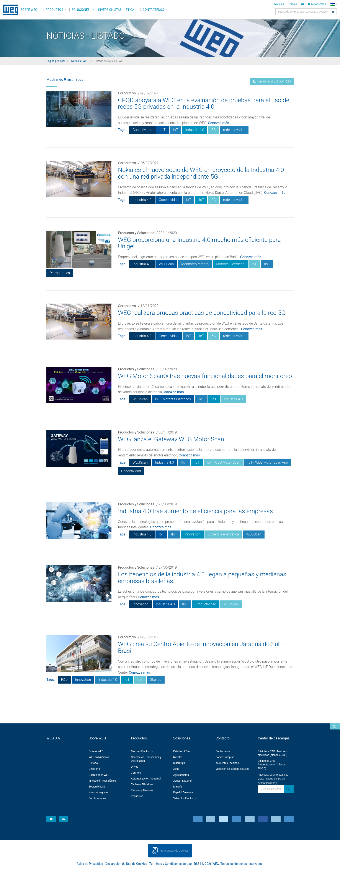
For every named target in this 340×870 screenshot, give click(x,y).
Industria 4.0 (194, 130)
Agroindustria (181, 774)
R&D (64, 680)
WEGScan (166, 264)
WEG (9, 9)
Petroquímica (60, 273)
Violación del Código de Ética (232, 768)
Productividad (205, 604)
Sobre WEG (29, 9)
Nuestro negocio (98, 792)
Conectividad (142, 130)
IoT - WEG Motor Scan (223, 462)
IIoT (162, 130)
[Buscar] (333, 12)
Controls (136, 772)
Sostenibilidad (97, 786)
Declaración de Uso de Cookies (126, 863)
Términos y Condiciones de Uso (170, 863)
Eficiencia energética (223, 534)
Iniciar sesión (317, 4)
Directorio (94, 768)
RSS (196, 863)
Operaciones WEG (99, 774)
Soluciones (81, 9)
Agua (176, 768)
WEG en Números (99, 757)
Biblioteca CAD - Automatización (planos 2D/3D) (271, 764)
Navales (178, 757)
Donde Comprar (225, 757)
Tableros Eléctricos (142, 784)
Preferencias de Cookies (173, 850)
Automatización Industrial (146, 778)
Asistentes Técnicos (227, 763)
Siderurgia (179, 763)
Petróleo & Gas (181, 751)
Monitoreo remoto (195, 264)
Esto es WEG (96, 751)
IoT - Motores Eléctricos (173, 399)
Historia (93, 763)
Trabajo (292, 4)
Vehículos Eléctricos (185, 798)
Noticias (279, 4)
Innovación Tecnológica (102, 780)
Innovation (192, 534)
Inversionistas (109, 9)
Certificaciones (97, 798)
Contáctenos (153, 9)
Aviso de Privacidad (90, 863)
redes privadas (234, 130)
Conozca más (218, 123)
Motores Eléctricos (230, 264)
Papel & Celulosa (183, 792)
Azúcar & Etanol (182, 780)
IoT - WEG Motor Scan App (268, 462)
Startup (155, 680)
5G (213, 130)
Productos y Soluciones (136, 233)
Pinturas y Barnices (142, 790)
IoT (175, 130)
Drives (134, 766)
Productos (54, 9)
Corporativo (127, 93)
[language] (334, 4)
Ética (130, 9)
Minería (177, 786)
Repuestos (137, 796)
